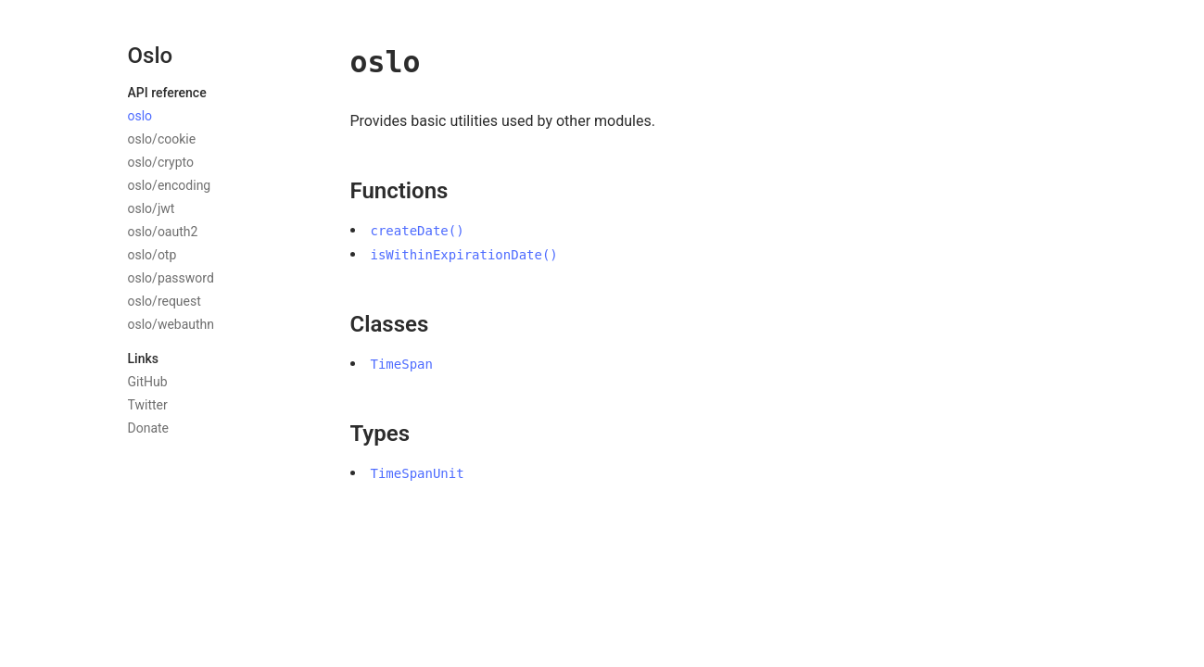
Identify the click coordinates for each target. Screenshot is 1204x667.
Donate (149, 428)
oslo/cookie (162, 139)
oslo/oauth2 (163, 231)
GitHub (148, 381)
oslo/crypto (161, 162)
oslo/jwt (151, 208)
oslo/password (171, 278)
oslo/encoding (169, 185)
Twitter (148, 404)
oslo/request (164, 301)
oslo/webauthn (171, 324)
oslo (140, 115)
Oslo (150, 55)
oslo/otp (152, 254)
